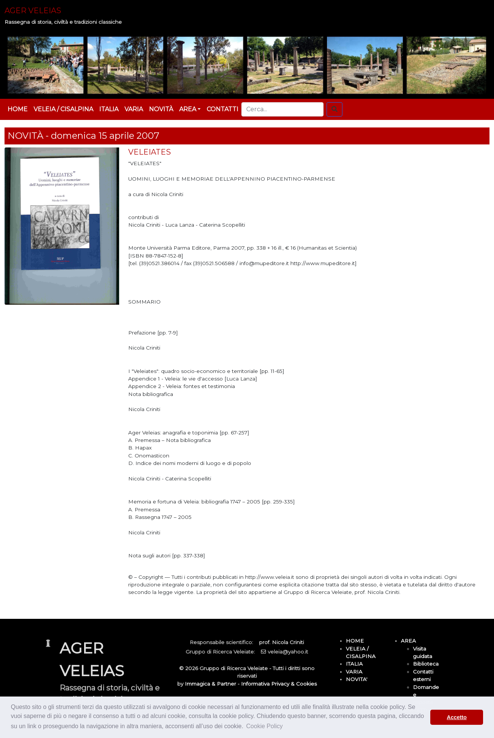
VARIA (133, 109)
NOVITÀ (161, 109)
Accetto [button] (457, 717)
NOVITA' (356, 679)
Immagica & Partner (210, 684)
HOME (18, 109)
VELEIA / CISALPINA (63, 109)
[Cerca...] (282, 109)
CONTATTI (222, 109)
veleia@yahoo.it (288, 652)
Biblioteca (426, 664)
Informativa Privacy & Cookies (279, 684)
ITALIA (108, 109)
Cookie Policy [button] (264, 726)
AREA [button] (187, 109)
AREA (408, 641)
